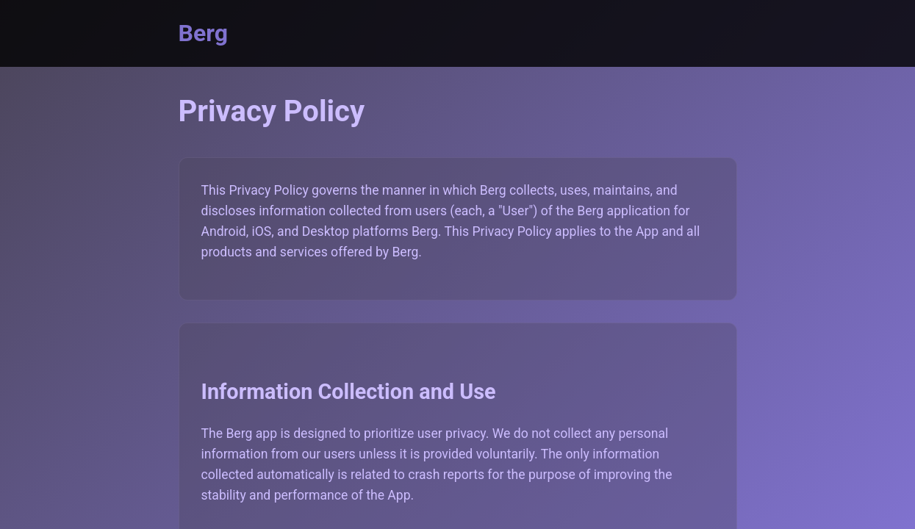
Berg (203, 33)
